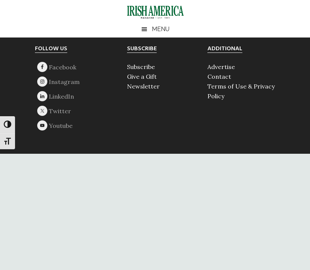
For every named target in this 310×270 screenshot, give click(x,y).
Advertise (221, 66)
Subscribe (141, 66)
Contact (219, 76)
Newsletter (143, 86)
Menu (160, 29)
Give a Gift (142, 76)
